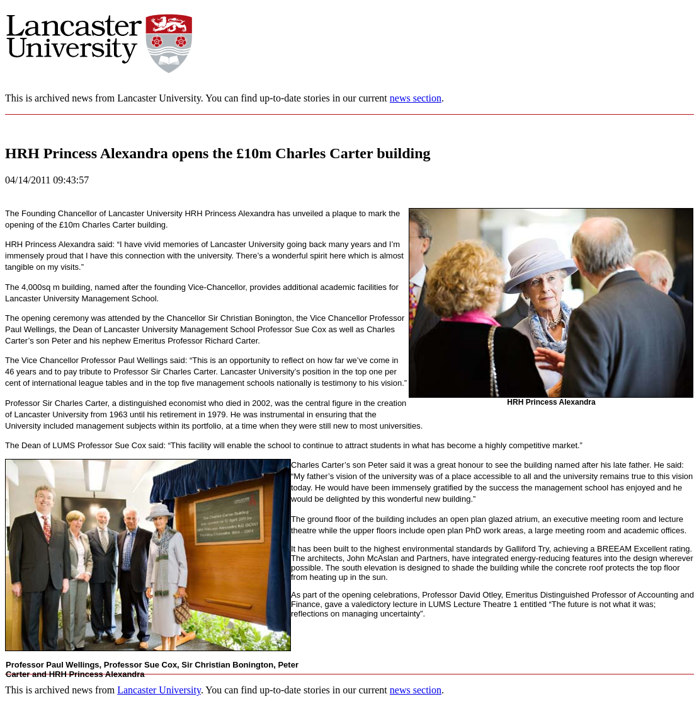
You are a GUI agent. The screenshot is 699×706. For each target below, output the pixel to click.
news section (415, 98)
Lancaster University (159, 690)
